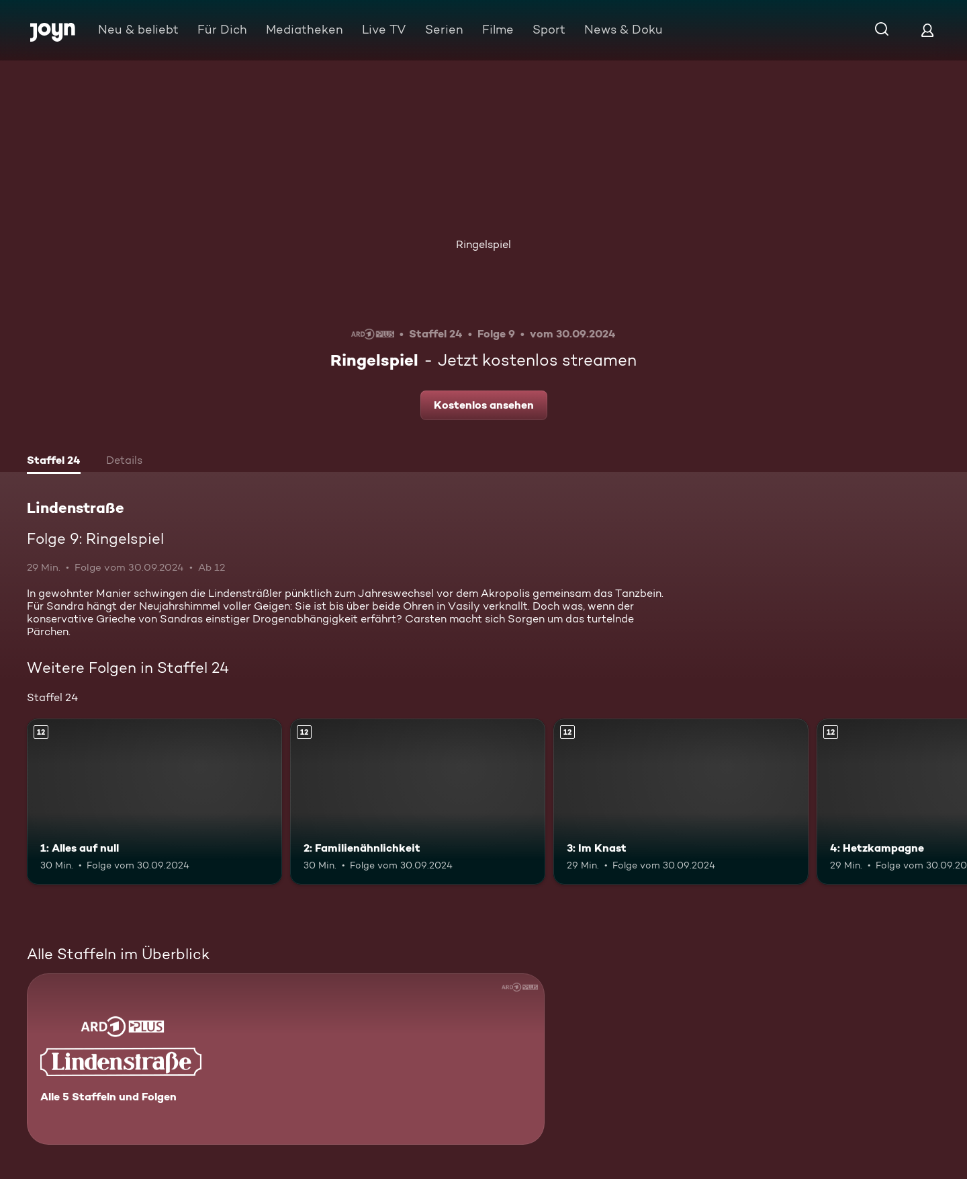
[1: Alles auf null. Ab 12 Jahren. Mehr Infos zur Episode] (154, 802)
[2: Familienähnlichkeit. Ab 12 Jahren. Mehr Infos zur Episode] (417, 802)
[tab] (53, 462)
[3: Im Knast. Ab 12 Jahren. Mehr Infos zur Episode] (681, 802)
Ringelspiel (483, 244)
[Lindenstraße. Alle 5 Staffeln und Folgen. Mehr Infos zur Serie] (286, 1059)
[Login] (927, 30)
